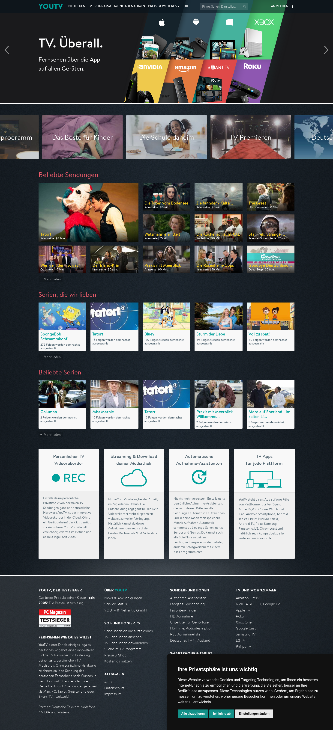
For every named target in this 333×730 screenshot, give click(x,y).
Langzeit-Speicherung (187, 604)
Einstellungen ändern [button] (254, 713)
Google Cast (246, 628)
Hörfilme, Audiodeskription (191, 628)
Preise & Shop (115, 655)
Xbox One (244, 622)
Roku (240, 616)
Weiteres (162, 6)
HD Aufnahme (181, 616)
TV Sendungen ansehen (123, 637)
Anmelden (279, 6)
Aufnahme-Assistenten (188, 598)
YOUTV (51, 6)
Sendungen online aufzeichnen (128, 631)
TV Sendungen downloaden (126, 643)
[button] (292, 6)
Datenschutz (114, 687)
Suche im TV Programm (122, 649)
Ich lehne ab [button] (222, 713)
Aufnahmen (129, 6)
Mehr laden (52, 279)
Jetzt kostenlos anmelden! (166, 78)
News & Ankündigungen (123, 598)
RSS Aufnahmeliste (185, 634)
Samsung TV (245, 634)
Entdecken (75, 6)
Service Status (115, 604)
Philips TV (243, 646)
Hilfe (187, 6)
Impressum (113, 693)
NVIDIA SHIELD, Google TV (258, 604)
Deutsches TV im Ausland (190, 640)
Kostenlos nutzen (118, 661)
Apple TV (243, 610)
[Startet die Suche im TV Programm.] (224, 6)
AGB (108, 682)
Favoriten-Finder (183, 610)
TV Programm (99, 6)
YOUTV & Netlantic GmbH (125, 610)
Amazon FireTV (248, 598)
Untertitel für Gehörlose (189, 622)
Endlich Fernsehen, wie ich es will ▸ (166, 65)
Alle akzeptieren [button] (193, 713)
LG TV (240, 640)
